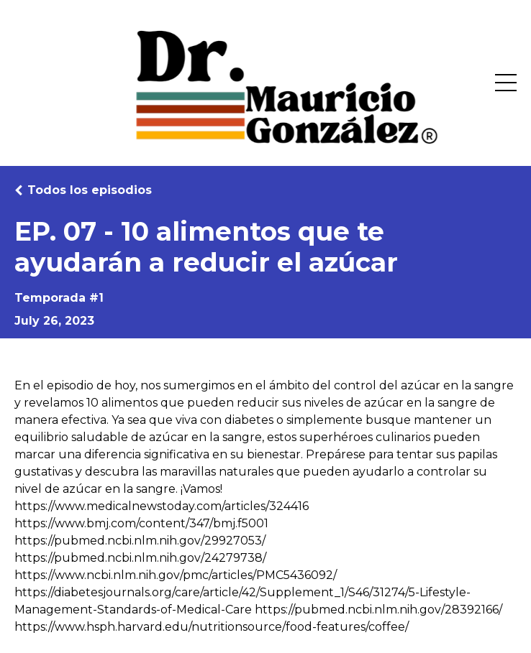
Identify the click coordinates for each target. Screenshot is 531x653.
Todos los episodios (89, 190)
